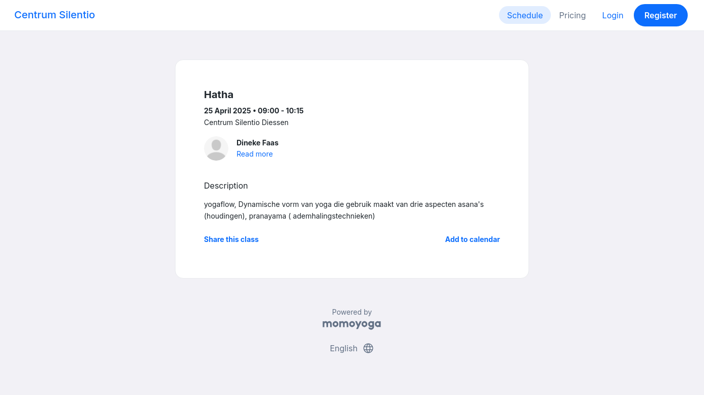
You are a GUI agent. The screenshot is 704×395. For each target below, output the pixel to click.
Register (660, 15)
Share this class (231, 239)
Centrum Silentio (54, 15)
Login (613, 15)
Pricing (572, 15)
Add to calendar (472, 239)
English (352, 348)
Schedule (525, 15)
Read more (255, 153)
